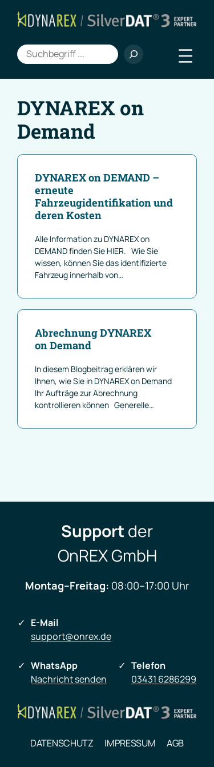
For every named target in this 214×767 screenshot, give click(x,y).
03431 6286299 (163, 679)
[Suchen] (133, 54)
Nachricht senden (69, 679)
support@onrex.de (71, 636)
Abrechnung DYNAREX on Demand (93, 339)
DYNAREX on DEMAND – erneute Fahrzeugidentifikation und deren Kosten (104, 197)
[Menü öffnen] (185, 56)
